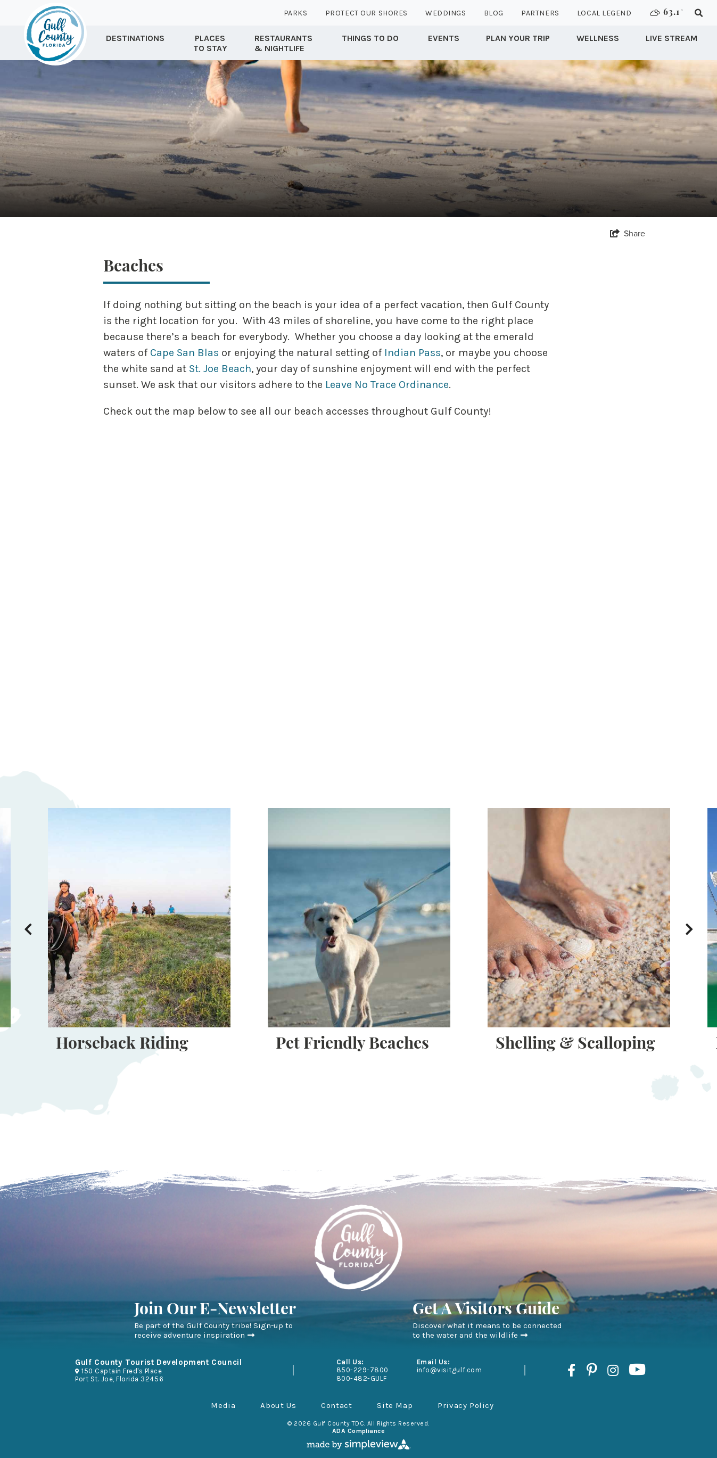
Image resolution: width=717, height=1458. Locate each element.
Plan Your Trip (518, 38)
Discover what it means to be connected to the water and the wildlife (487, 1330)
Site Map (395, 1405)
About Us (278, 1405)
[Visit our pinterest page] (591, 1370)
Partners (540, 13)
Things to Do (370, 38)
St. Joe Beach (220, 369)
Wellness (597, 38)
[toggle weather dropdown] (664, 13)
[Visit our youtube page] (637, 1370)
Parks (296, 13)
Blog (494, 13)
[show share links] (628, 233)
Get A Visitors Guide (486, 1310)
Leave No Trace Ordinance (387, 384)
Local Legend (604, 13)
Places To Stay (210, 43)
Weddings (445, 13)
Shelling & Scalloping (575, 1044)
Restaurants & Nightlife (283, 43)
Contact (336, 1405)
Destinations (135, 38)
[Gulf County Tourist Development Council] (55, 34)
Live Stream (671, 38)
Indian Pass (412, 353)
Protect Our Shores (366, 13)
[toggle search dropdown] (699, 13)
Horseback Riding (122, 1044)
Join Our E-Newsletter (215, 1310)
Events (443, 38)
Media (223, 1405)
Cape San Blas (184, 353)
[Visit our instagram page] (613, 1370)
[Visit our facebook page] (571, 1370)
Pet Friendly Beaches (352, 1044)
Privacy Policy (465, 1405)
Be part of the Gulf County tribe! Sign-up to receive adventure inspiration (213, 1330)
